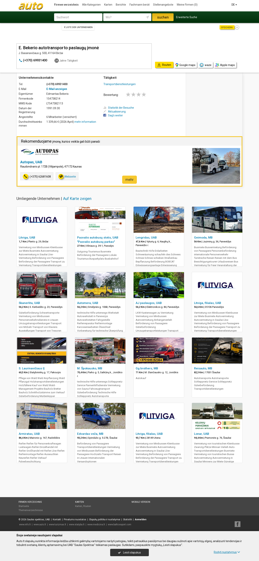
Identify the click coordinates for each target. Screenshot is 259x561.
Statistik (127, 519)
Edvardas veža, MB (90, 434)
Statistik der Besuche (118, 107)
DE (235, 4)
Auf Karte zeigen (77, 198)
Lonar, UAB (201, 434)
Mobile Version (141, 502)
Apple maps (225, 65)
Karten (108, 4)
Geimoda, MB (203, 237)
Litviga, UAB (27, 237)
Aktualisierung (114, 111)
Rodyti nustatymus (227, 552)
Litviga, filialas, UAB (207, 303)
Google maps (185, 65)
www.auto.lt (40, 524)
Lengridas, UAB (146, 237)
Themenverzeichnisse (31, 510)
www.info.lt (25, 524)
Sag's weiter (113, 115)
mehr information (85, 121)
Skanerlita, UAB (29, 303)
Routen (87, 506)
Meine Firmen (187, 4)
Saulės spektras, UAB (38, 519)
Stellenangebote (163, 4)
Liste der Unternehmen (78, 27)
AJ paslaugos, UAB (149, 303)
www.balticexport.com (119, 524)
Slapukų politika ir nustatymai (104, 519)
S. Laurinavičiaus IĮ (31, 368)
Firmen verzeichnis (66, 4)
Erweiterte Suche (186, 17)
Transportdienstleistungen (119, 84)
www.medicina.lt (96, 524)
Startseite (24, 506)
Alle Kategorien (91, 4)
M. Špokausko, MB (89, 368)
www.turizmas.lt (57, 524)
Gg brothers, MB (147, 368)
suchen (163, 17)
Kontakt (57, 519)
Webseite (67, 176)
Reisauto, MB (203, 368)
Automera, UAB (87, 303)
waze (205, 65)
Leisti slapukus (129, 552)
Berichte (121, 4)
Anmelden (140, 519)
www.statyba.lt (76, 524)
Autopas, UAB (31, 162)
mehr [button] (129, 180)
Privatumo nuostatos (75, 519)
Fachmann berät (140, 4)
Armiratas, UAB (29, 434)
